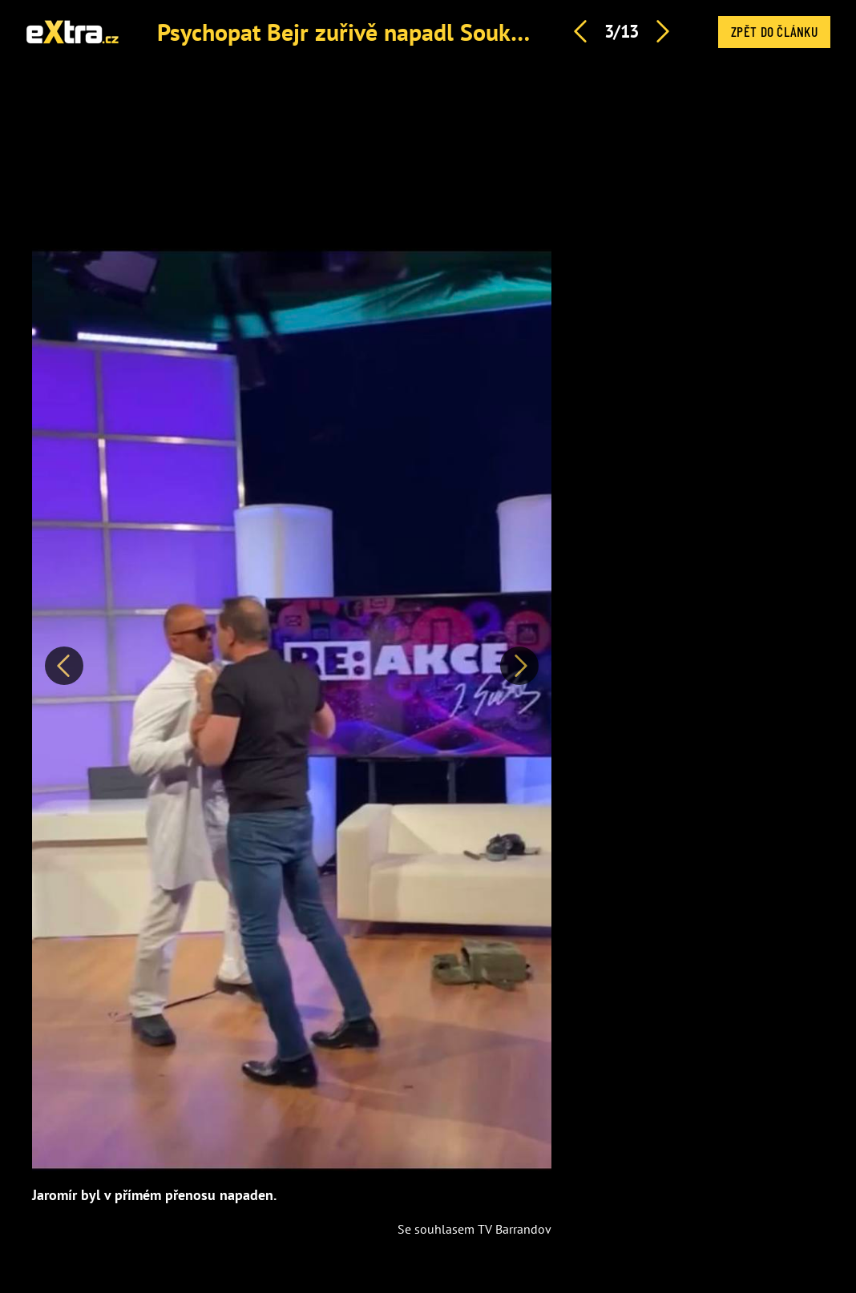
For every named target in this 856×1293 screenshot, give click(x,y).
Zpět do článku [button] (774, 31)
